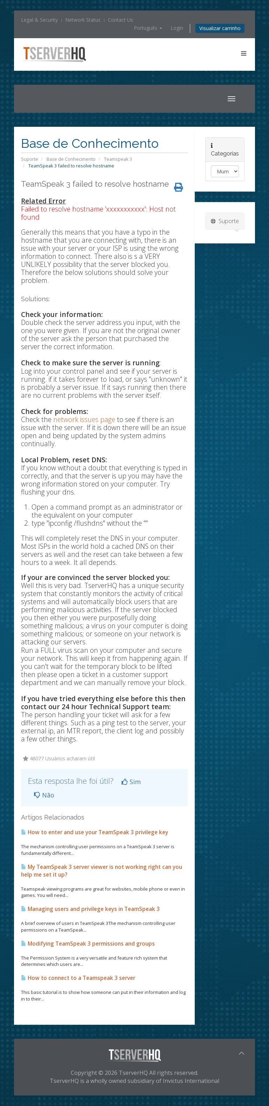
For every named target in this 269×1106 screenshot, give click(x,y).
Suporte (29, 159)
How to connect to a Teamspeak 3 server (78, 978)
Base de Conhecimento (71, 159)
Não (44, 795)
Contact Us (120, 19)
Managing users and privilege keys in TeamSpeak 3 (90, 909)
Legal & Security (39, 19)
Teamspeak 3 (118, 159)
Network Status (83, 19)
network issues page (84, 419)
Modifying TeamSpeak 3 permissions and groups (88, 943)
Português (148, 28)
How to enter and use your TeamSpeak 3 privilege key (94, 832)
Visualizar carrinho (220, 28)
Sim (131, 781)
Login (177, 28)
